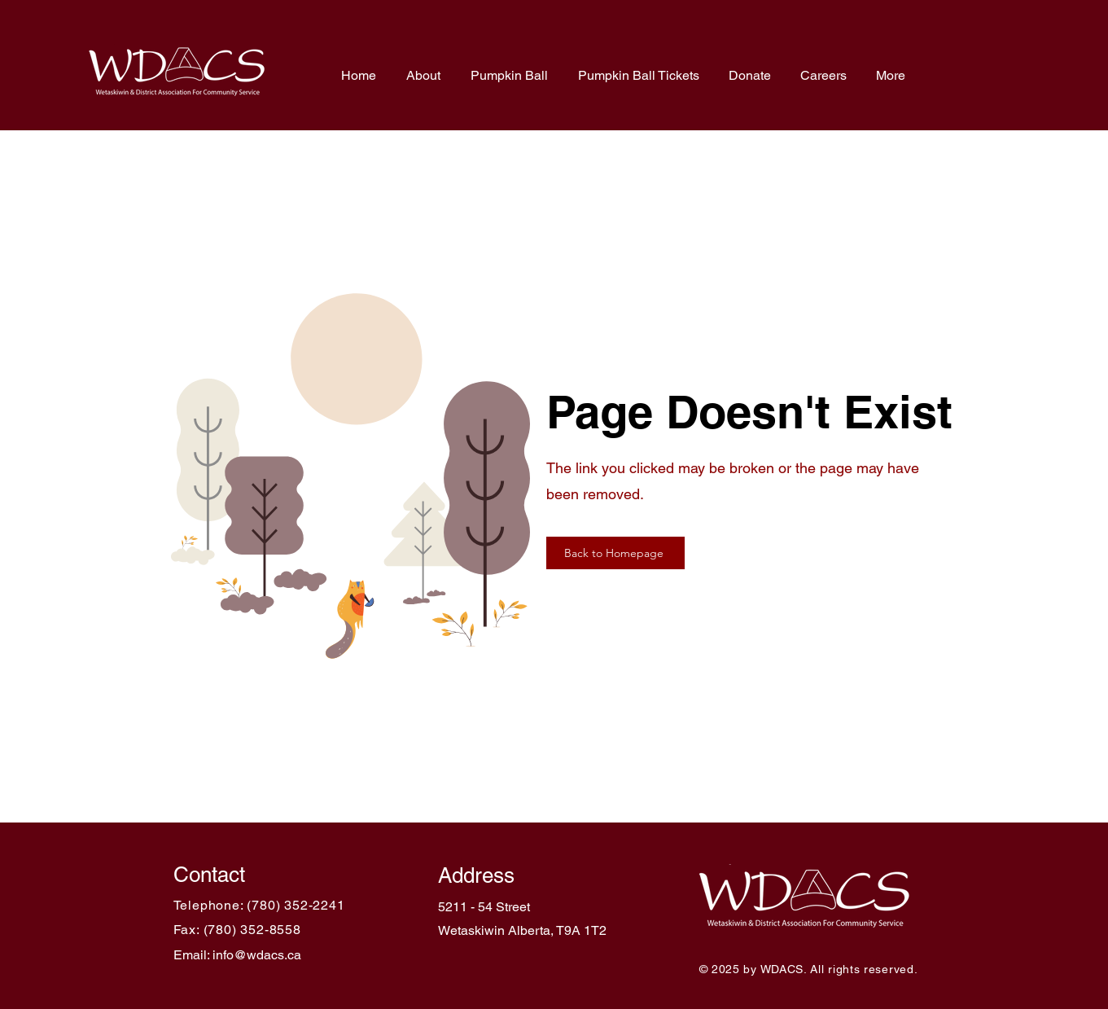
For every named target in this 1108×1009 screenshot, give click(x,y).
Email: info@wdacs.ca (237, 955)
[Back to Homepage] (615, 553)
